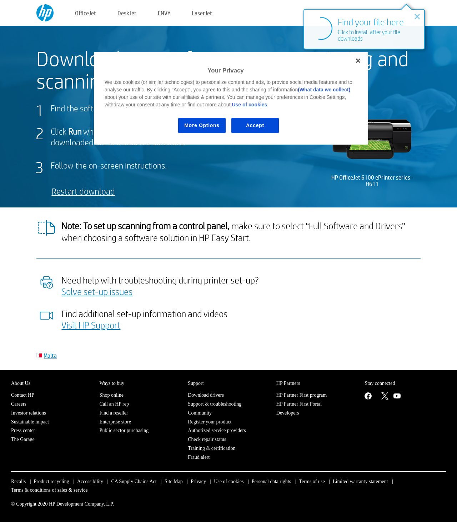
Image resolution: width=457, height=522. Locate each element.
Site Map (174, 481)
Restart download (83, 191)
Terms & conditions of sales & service (49, 490)
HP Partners (288, 383)
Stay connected (380, 383)
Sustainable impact (30, 422)
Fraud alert (199, 457)
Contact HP (22, 395)
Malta (50, 355)
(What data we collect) (324, 89)
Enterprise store (115, 422)
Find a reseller (114, 413)
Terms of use (312, 481)
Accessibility (90, 481)
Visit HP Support (90, 325)
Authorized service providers (217, 430)
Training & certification (211, 448)
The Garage (23, 439)
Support (196, 383)
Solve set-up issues (96, 291)
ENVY (164, 13)
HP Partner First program (301, 395)
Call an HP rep (114, 404)
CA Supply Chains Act (133, 481)
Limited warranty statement (360, 481)
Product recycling (51, 481)
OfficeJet (85, 13)
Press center (23, 430)
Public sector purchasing (124, 430)
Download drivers (206, 395)
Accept (255, 125)
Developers (287, 413)
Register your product (209, 422)
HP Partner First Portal (299, 404)
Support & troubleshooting (214, 404)
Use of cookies (228, 481)
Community (200, 413)
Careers (18, 404)
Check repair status (207, 439)
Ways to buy (112, 383)
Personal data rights (271, 481)
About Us (20, 383)
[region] (231, 98)
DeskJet (126, 13)
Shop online (112, 395)
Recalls (18, 481)
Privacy (198, 481)
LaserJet (202, 13)
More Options (202, 125)
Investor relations (28, 413)
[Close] (358, 61)
